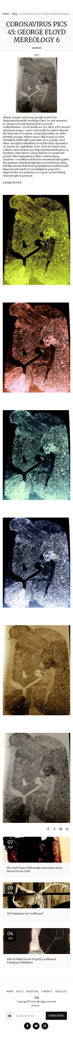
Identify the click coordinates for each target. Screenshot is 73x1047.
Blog (14, 14)
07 (10, 844)
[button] (68, 5)
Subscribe (56, 1015)
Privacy (35, 1005)
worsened (49, 159)
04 (10, 935)
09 (10, 889)
